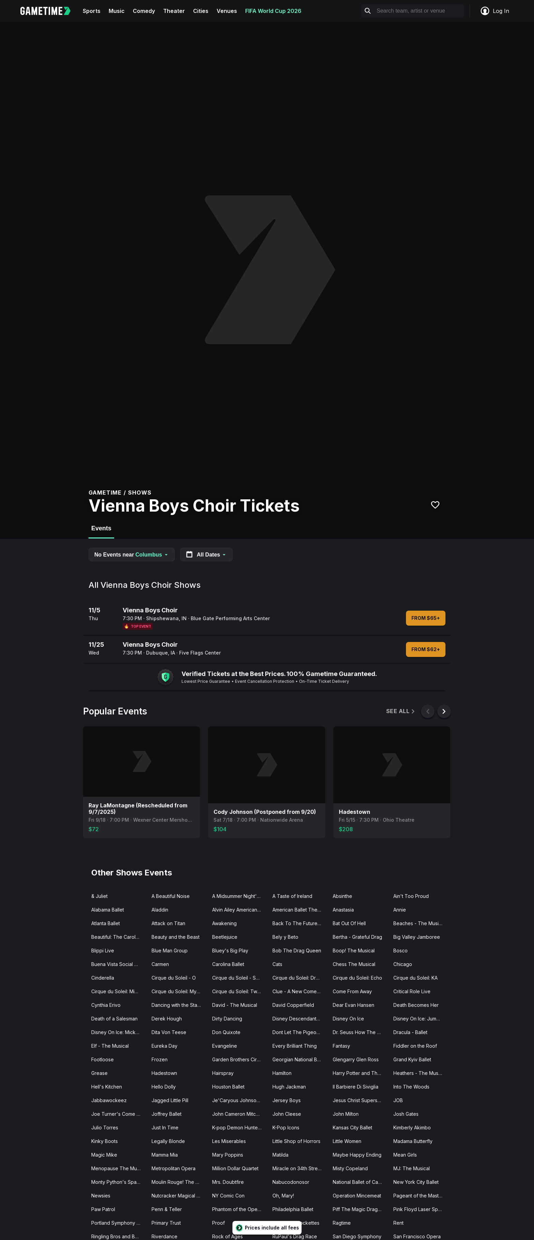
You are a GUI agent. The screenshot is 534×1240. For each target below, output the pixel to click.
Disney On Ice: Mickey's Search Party (118, 1032)
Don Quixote (226, 1032)
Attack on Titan (168, 923)
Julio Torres (104, 1127)
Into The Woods (411, 1087)
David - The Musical (234, 1005)
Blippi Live (102, 950)
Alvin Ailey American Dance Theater (239, 910)
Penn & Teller (167, 1209)
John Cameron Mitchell (238, 1114)
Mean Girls (405, 1155)
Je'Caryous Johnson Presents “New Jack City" (239, 1100)
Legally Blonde (168, 1141)
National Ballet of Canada (360, 1182)
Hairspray (223, 1073)
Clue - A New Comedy (297, 991)
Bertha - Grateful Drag (357, 937)
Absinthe (342, 896)
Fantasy (341, 1046)
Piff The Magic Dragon (358, 1209)
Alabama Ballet (107, 910)
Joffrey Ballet (167, 1114)
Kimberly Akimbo (412, 1127)
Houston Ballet (228, 1087)
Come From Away (352, 991)
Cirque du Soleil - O (174, 978)
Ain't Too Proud (411, 896)
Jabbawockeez (109, 1100)
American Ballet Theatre (299, 910)
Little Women (347, 1141)
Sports (91, 10)
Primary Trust (166, 1223)
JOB (398, 1100)
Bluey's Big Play (230, 950)
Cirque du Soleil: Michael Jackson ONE (118, 991)
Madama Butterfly (413, 1141)
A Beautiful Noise (171, 896)
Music (117, 10)
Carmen (160, 964)
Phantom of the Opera (237, 1209)
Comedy (144, 10)
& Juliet (99, 896)
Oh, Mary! (283, 1195)
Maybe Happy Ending (357, 1155)
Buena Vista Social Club (117, 964)
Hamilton (282, 1073)
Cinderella (102, 978)
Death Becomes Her (416, 1005)
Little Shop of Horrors (296, 1141)
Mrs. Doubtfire (228, 1182)
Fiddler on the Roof (415, 1046)
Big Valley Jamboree (416, 937)
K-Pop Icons (285, 1127)
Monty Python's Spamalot (118, 1182)
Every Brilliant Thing (294, 1046)
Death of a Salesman (114, 1018)
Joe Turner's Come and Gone (118, 1114)
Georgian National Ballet (299, 1059)
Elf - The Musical (110, 1046)
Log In (494, 11)
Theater (174, 10)
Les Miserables (229, 1141)
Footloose (102, 1059)
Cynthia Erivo (106, 1005)
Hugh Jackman (289, 1087)
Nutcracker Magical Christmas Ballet (179, 1195)
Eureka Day (164, 1046)
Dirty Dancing (227, 1018)
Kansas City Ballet (352, 1127)
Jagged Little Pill (170, 1100)
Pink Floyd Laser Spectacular (420, 1209)
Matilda (280, 1155)
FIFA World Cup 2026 (273, 10)
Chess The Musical (354, 964)
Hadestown (164, 1073)
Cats (277, 964)
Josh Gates (406, 1114)
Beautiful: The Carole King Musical (118, 937)
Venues (227, 10)
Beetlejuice (224, 937)
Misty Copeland (350, 1168)
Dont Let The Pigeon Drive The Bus (299, 1032)
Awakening (224, 923)
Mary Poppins (227, 1155)
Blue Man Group (170, 950)
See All (401, 711)
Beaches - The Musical (419, 923)
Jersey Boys (286, 1100)
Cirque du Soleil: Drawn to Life (299, 978)
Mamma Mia (165, 1155)
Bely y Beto (285, 937)
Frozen (160, 1059)
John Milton (346, 1114)
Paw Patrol (103, 1209)
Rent (398, 1223)
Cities (200, 10)
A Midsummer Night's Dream (239, 896)
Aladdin (160, 910)
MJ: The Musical (411, 1168)
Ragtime (342, 1223)
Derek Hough (167, 1018)
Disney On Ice (348, 1018)
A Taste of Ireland (292, 896)
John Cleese (286, 1114)
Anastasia (343, 910)
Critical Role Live (411, 991)
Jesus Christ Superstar (358, 1100)
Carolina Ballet (228, 964)
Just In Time (165, 1127)
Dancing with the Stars (176, 1005)
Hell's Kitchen (106, 1087)
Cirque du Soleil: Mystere (179, 991)
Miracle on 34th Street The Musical (299, 1168)
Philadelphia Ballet (292, 1209)
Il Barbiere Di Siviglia (355, 1087)
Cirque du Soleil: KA (415, 978)
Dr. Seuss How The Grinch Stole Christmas (360, 1032)
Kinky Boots (104, 1141)
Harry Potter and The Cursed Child (360, 1073)
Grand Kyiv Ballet (412, 1059)
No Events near (131, 554)
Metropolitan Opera (173, 1168)
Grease (99, 1073)
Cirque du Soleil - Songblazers (239, 978)
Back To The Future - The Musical (299, 923)
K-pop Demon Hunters (237, 1127)
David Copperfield (293, 1005)
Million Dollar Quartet (235, 1168)
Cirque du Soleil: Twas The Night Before (239, 991)
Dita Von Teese (169, 1032)
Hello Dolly (164, 1087)
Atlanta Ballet (105, 923)
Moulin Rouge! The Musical (179, 1182)
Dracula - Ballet (410, 1032)
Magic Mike (104, 1155)
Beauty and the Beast (176, 937)
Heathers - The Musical (419, 1073)
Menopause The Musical (118, 1168)
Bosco (400, 950)
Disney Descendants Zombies (299, 1018)
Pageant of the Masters (419, 1195)
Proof (218, 1223)
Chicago (402, 964)
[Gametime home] (49, 11)
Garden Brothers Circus (238, 1059)
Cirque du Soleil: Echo (357, 978)
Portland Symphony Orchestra (118, 1223)
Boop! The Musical (354, 950)
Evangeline (224, 1046)
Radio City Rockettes (295, 1223)
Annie (399, 910)
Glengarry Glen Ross (356, 1059)
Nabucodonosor (290, 1182)
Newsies (100, 1195)
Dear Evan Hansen (353, 1005)
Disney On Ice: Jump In (418, 1018)
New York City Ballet (416, 1182)
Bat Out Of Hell (349, 923)
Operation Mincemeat (357, 1195)
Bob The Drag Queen (296, 950)
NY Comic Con (228, 1195)
